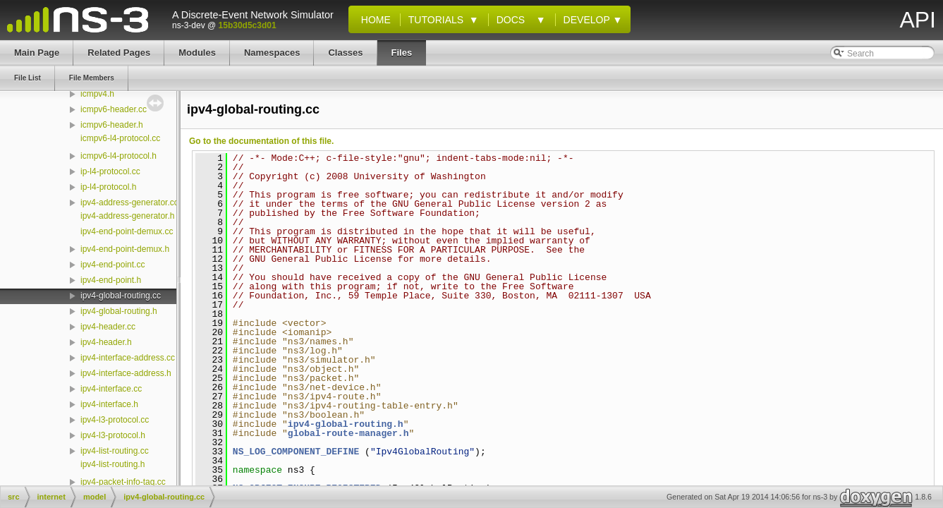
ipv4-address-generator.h (127, 216)
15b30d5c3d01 (247, 25)
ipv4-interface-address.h (125, 373)
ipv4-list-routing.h (112, 464)
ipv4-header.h (106, 342)
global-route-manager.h (348, 433)
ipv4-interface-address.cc (127, 358)
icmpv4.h (97, 94)
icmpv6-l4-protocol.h (118, 156)
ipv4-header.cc (107, 327)
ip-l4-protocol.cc (110, 171)
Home (373, 19)
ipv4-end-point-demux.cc (126, 231)
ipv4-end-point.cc (112, 265)
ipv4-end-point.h (110, 280)
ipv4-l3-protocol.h (112, 435)
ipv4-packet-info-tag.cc (123, 482)
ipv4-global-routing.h (118, 311)
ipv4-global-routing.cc (120, 296)
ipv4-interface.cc (111, 389)
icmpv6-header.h (111, 125)
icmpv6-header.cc (113, 109)
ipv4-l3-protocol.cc (114, 420)
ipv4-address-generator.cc (129, 202)
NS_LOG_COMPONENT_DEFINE (296, 451)
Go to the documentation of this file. (261, 141)
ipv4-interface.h (109, 404)
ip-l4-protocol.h (108, 187)
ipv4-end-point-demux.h (124, 249)
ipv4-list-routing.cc (114, 451)
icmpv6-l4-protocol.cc (120, 138)
